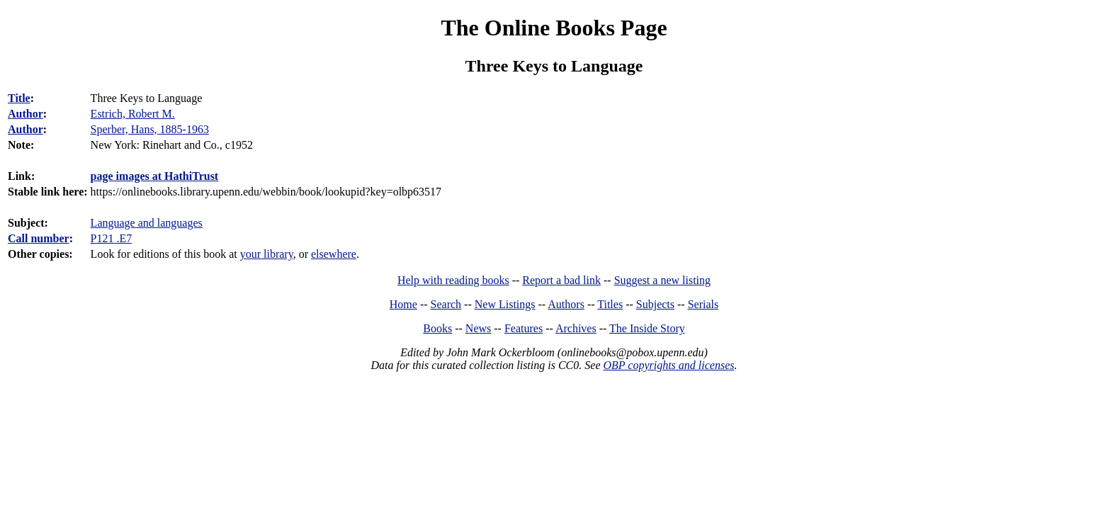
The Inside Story (647, 328)
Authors (566, 304)
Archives (576, 328)
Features (523, 328)
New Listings (505, 304)
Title (19, 98)
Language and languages (147, 223)
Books (437, 328)
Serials (703, 304)
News (478, 328)
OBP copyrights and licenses (668, 365)
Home (403, 304)
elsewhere (333, 254)
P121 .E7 (111, 238)
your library (266, 254)
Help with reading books (453, 280)
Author (25, 114)
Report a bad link (561, 280)
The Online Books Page (554, 27)
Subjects (655, 304)
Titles (610, 304)
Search (446, 304)
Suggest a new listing (662, 280)
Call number (38, 238)
